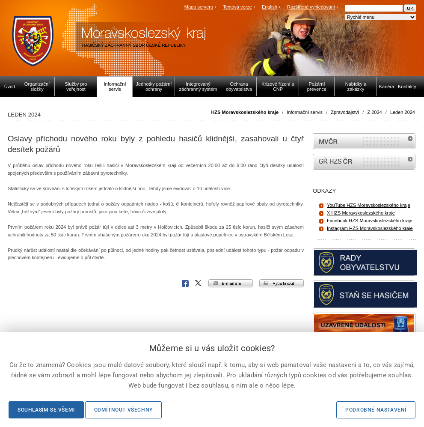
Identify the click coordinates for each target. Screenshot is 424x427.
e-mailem (230, 283)
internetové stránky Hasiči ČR (364, 162)
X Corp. (198, 283)
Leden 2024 (402, 112)
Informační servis (305, 112)
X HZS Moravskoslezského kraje (361, 212)
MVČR (364, 141)
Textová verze (237, 6)
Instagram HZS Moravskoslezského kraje (370, 228)
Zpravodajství (345, 112)
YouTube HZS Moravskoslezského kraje (368, 205)
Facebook (185, 283)
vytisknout (281, 283)
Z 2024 (374, 112)
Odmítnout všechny (123, 410)
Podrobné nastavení (375, 410)
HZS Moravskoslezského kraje (245, 112)
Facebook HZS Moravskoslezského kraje (369, 220)
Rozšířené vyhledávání (311, 6)
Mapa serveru (198, 6)
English (269, 6)
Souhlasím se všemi (46, 410)
